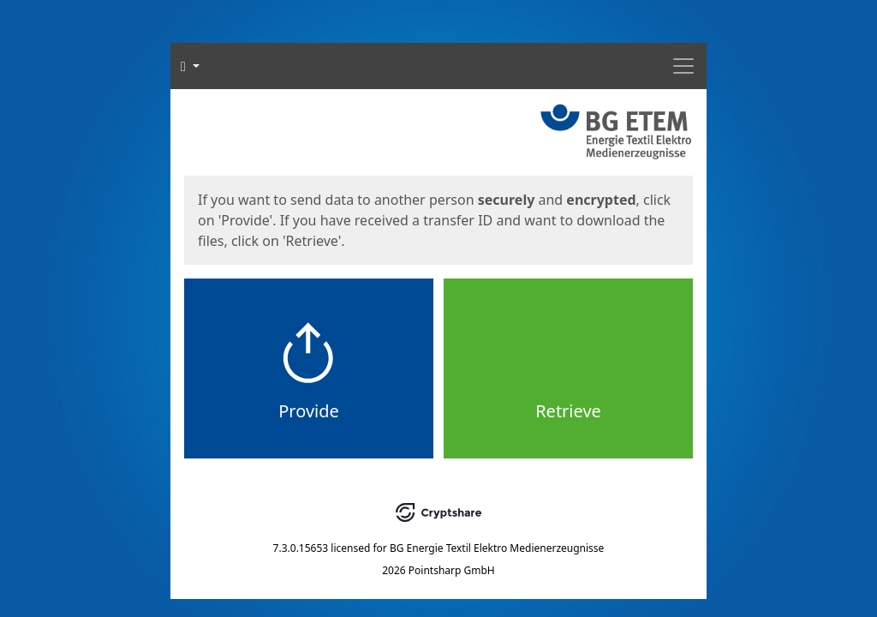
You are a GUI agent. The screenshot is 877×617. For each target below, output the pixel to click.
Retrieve (568, 410)
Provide (308, 410)
